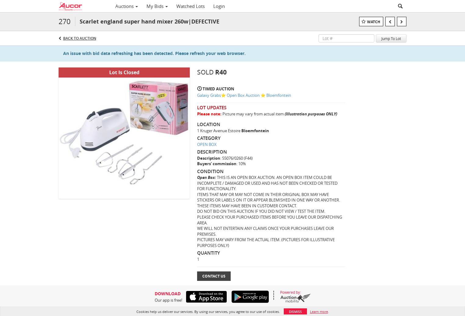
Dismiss (295, 311)
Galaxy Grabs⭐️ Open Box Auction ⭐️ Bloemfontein (244, 95)
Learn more (319, 311)
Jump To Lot (391, 38)
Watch (373, 21)
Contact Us (213, 276)
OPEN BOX (207, 144)
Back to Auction (79, 38)
